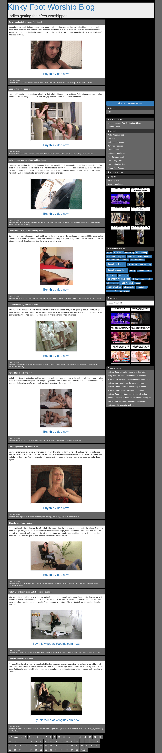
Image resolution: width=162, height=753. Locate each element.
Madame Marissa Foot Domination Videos (124, 123)
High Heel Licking (51, 652)
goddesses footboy (144, 271)
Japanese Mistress (36, 364)
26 (46, 741)
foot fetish (124, 260)
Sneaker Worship (14, 224)
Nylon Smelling (33, 298)
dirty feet (121, 256)
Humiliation (65, 222)
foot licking (116, 264)
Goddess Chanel (22, 583)
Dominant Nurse (54, 364)
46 (56, 746)
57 (20, 750)
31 (72, 741)
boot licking (129, 253)
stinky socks (129, 287)
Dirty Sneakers (75, 222)
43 (41, 746)
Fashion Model (81, 83)
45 (51, 746)
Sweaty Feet (76, 298)
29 (61, 741)
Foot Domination (89, 364)
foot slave (132, 264)
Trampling (80, 364)
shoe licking (112, 283)
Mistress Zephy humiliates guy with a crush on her (127, 394)
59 (31, 750)
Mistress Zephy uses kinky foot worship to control (127, 387)
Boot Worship (46, 517)
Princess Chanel (33, 583)
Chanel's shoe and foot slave (21, 659)
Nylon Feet (52, 298)
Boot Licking (56, 517)
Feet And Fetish (21, 83)
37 (10, 746)
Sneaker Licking (95, 222)
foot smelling (145, 265)
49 (72, 746)
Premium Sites (115, 119)
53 (92, 746)
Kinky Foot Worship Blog (51, 6)
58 (26, 750)
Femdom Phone (114, 127)
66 (67, 750)
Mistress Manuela (33, 83)
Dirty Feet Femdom (115, 146)
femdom (147, 256)
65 (61, 750)
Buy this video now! (56, 73)
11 (64, 737)
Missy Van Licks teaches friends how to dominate (127, 376)
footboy (132, 271)
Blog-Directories (115, 172)
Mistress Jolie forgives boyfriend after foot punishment (129, 379)
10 (59, 737)
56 (15, 750)
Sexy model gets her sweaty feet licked (25, 22)
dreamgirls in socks (134, 256)
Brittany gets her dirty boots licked (23, 447)
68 (77, 750)
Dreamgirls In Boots (22, 517)
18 (100, 737)
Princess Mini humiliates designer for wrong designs (128, 401)
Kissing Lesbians (40, 440)
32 (77, 741)
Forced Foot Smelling (64, 298)
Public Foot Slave (47, 222)
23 (31, 741)
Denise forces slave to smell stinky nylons (26, 231)
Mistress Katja (21, 652)
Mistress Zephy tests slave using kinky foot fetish (127, 372)
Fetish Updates (113, 180)
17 (95, 737)
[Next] (83, 750)
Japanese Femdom (22, 364)
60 (36, 750)
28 (56, 741)
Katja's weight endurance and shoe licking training (30, 592)
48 (67, 746)
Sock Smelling (69, 583)
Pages (111, 108)
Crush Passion (33, 729)
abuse (109, 253)
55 (10, 750)
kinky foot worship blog (119, 279)
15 (85, 737)
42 (36, 746)
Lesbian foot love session (20, 89)
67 (72, 750)
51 (82, 746)
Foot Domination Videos (117, 157)
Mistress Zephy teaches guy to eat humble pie (126, 390)
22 (26, 741)
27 (51, 741)
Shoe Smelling (87, 729)
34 (87, 741)
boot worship (141, 253)
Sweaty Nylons (87, 298)
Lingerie (89, 83)
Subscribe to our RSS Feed (130, 103)
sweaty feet (141, 287)
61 (41, 750)
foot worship (117, 270)
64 (56, 750)
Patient (45, 364)
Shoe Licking (25, 224)
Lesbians (31, 154)
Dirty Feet (69, 440)
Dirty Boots (64, 517)
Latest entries (114, 368)
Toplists (112, 177)
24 (36, 741)
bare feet (118, 252)
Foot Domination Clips (116, 164)
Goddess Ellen (35, 222)
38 (15, 746)
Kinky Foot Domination (116, 153)
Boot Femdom (59, 583)
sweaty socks (112, 291)
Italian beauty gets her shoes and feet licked (27, 160)
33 (82, 741)
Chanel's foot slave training (20, 523)
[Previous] (13, 737)
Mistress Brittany (35, 517)
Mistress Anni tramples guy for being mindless (126, 383)
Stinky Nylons (96, 298)
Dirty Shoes (82, 652)
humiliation (123, 275)
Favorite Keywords (116, 249)
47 (61, 746)
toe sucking (124, 291)
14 (80, 737)
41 (31, 746)
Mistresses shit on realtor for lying (121, 405)
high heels (111, 275)
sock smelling (114, 287)
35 (92, 741)
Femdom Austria (21, 298)
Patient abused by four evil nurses (23, 305)
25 (41, 741)
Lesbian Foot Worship (51, 154)
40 (26, 746)
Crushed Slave (31, 652)
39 (20, 746)
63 (51, 750)
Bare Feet (51, 83)
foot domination (113, 260)
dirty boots (111, 256)
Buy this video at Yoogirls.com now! (56, 643)
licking (135, 279)
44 (46, 746)
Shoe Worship (70, 83)
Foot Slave (57, 222)
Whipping (73, 364)
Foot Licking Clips (115, 161)
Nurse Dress (65, 364)
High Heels (44, 83)
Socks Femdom (80, 583)
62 (46, 750)
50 (77, 746)
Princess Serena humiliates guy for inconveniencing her (129, 398)
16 (90, 737)
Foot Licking (64, 154)
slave (138, 283)
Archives (112, 298)
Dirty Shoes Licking (93, 652)
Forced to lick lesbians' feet (20, 373)
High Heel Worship (65, 729)
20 (15, 741)
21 (20, 741)
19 (10, 741)
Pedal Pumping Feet (116, 135)
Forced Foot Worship (116, 168)
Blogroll (112, 131)
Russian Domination (115, 184)
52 (87, 746)
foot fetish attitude (137, 260)
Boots (42, 583)
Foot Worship (60, 83)
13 (75, 737)
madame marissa (146, 279)
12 (69, 737)
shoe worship (126, 283)
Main (109, 112)
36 (97, 741)
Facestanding (18, 586)
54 (97, 746)
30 (67, 741)
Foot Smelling (43, 298)
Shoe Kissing (73, 154)
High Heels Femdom (116, 142)
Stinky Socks (85, 222)
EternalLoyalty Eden (23, 222)
